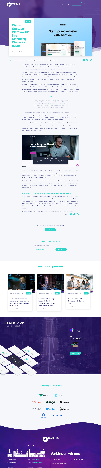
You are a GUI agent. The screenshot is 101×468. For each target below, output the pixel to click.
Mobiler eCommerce (12, 465)
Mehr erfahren (75, 353)
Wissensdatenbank (43, 4)
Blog (68, 4)
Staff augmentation (12, 462)
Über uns (86, 4)
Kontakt (76, 4)
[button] (43, 4)
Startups (61, 4)
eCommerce (54, 4)
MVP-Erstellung (11, 459)
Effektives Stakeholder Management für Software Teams (76, 301)
